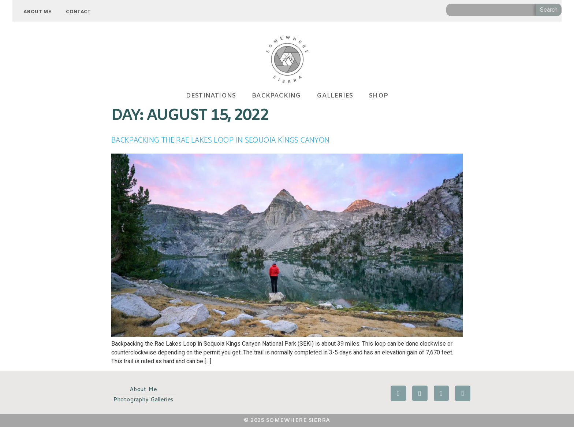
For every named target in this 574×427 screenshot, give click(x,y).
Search (549, 9)
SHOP (378, 96)
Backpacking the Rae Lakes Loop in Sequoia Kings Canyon (220, 140)
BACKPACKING (276, 96)
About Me (37, 12)
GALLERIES (335, 96)
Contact (78, 12)
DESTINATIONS (211, 96)
